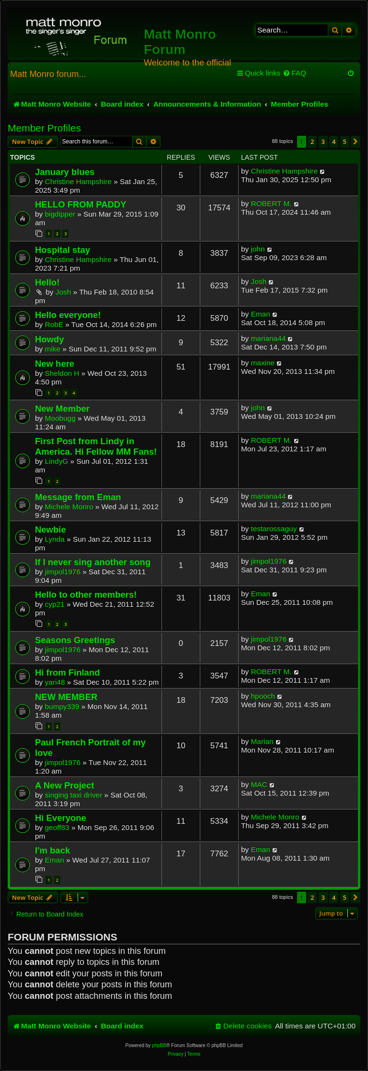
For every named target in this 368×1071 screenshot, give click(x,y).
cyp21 (55, 604)
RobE (54, 324)
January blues (64, 172)
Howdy (49, 339)
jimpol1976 (62, 572)
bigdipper (60, 214)
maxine (263, 363)
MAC (259, 784)
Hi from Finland (67, 672)
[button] (355, 141)
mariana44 (268, 338)
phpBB (159, 1045)
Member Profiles (44, 127)
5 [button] (344, 141)
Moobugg (60, 418)
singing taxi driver (74, 795)
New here (54, 364)
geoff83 (57, 827)
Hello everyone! (68, 315)
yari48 (55, 682)
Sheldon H (62, 373)
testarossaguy (274, 529)
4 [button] (333, 141)
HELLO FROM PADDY (80, 204)
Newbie (50, 530)
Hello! (47, 282)
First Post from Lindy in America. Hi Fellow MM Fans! (96, 446)
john (258, 249)
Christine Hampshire (78, 181)
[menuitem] (294, 73)
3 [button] (323, 141)
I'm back (52, 850)
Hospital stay (62, 250)
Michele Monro (69, 507)
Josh (63, 292)
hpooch (263, 696)
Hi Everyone (60, 818)
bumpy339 (62, 706)
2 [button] (312, 141)
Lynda (55, 539)
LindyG (57, 461)
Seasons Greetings (75, 640)
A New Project (64, 785)
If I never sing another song (92, 562)
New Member (62, 409)
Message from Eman (78, 497)
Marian (262, 741)
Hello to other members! (86, 595)
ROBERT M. (271, 203)
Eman (260, 314)
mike (53, 349)
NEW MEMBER (66, 697)
